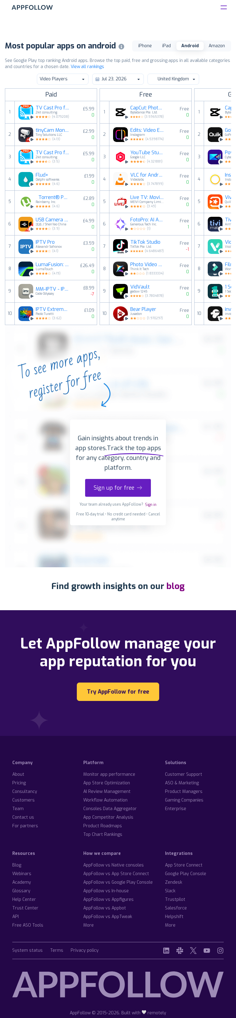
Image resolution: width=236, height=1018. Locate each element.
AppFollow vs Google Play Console (118, 882)
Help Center (24, 899)
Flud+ (42, 175)
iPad (166, 46)
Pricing (19, 783)
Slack (170, 891)
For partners (25, 826)
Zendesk (173, 882)
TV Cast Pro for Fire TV (52, 152)
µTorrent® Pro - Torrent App (52, 197)
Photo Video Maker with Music (147, 264)
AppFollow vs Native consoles (113, 865)
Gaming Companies (184, 800)
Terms (56, 950)
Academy (21, 882)
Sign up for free (118, 488)
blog (175, 586)
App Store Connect (184, 865)
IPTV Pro (45, 242)
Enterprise (175, 809)
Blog (16, 865)
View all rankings (87, 67)
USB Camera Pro (52, 220)
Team (18, 809)
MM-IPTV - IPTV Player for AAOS (52, 289)
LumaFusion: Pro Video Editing (52, 264)
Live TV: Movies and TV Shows (147, 197)
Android (190, 46)
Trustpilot (175, 899)
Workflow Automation (105, 800)
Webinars (21, 874)
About (18, 774)
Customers (23, 800)
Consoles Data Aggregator (110, 809)
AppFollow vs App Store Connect (116, 874)
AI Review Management (107, 791)
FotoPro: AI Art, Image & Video (147, 220)
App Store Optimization (106, 783)
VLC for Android (147, 175)
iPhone (145, 46)
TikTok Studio (145, 242)
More (88, 925)
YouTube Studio (147, 152)
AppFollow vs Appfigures (108, 899)
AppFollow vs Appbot (104, 908)
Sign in (150, 504)
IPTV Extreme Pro (52, 309)
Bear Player (143, 309)
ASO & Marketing (182, 783)
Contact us (23, 817)
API (15, 917)
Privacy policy (85, 950)
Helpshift (174, 917)
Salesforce (176, 908)
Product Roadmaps (102, 826)
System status (27, 950)
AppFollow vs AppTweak (107, 917)
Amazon (217, 46)
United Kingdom (173, 79)
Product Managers (184, 791)
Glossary (21, 891)
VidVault (140, 287)
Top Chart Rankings (102, 834)
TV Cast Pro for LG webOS (52, 108)
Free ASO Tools (27, 925)
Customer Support (183, 774)
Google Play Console (185, 874)
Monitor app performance (109, 774)
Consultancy (24, 791)
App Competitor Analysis (108, 817)
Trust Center (25, 908)
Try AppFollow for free (118, 691)
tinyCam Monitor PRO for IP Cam (52, 130)
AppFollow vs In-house (106, 891)
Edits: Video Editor (147, 130)
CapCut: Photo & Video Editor (147, 108)
